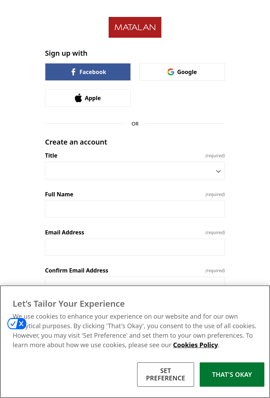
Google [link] (182, 72)
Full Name (135, 194)
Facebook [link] (88, 72)
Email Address (135, 232)
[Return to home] (135, 27)
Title (135, 155)
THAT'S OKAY (232, 374)
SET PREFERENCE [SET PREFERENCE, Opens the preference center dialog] (165, 374)
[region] (135, 341)
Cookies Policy (195, 345)
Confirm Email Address (135, 270)
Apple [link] (88, 97)
